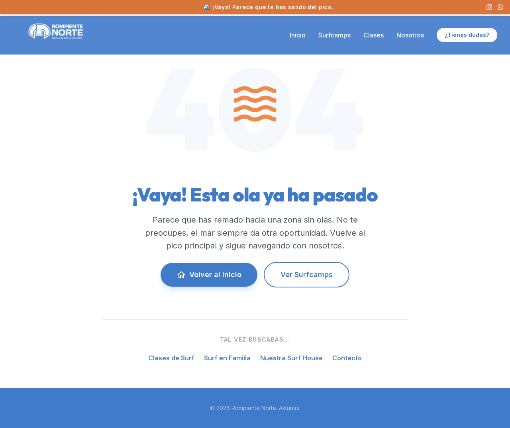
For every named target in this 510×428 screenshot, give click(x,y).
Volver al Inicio (209, 274)
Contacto (347, 358)
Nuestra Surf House (291, 358)
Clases (373, 35)
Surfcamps (334, 35)
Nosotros (410, 35)
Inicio (298, 35)
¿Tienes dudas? (467, 34)
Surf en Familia (227, 358)
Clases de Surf (171, 358)
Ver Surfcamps (306, 274)
